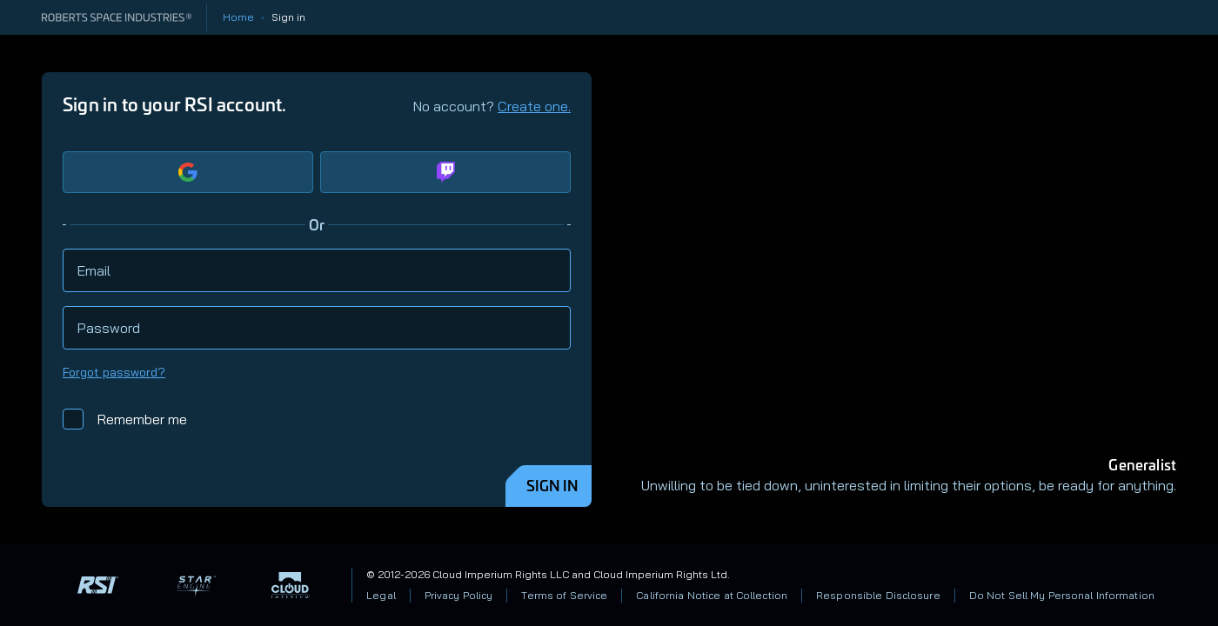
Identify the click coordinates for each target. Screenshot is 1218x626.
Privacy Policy (459, 595)
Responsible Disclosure (878, 595)
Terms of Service (564, 595)
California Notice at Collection (711, 595)
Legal (381, 595)
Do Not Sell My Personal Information (1061, 595)
